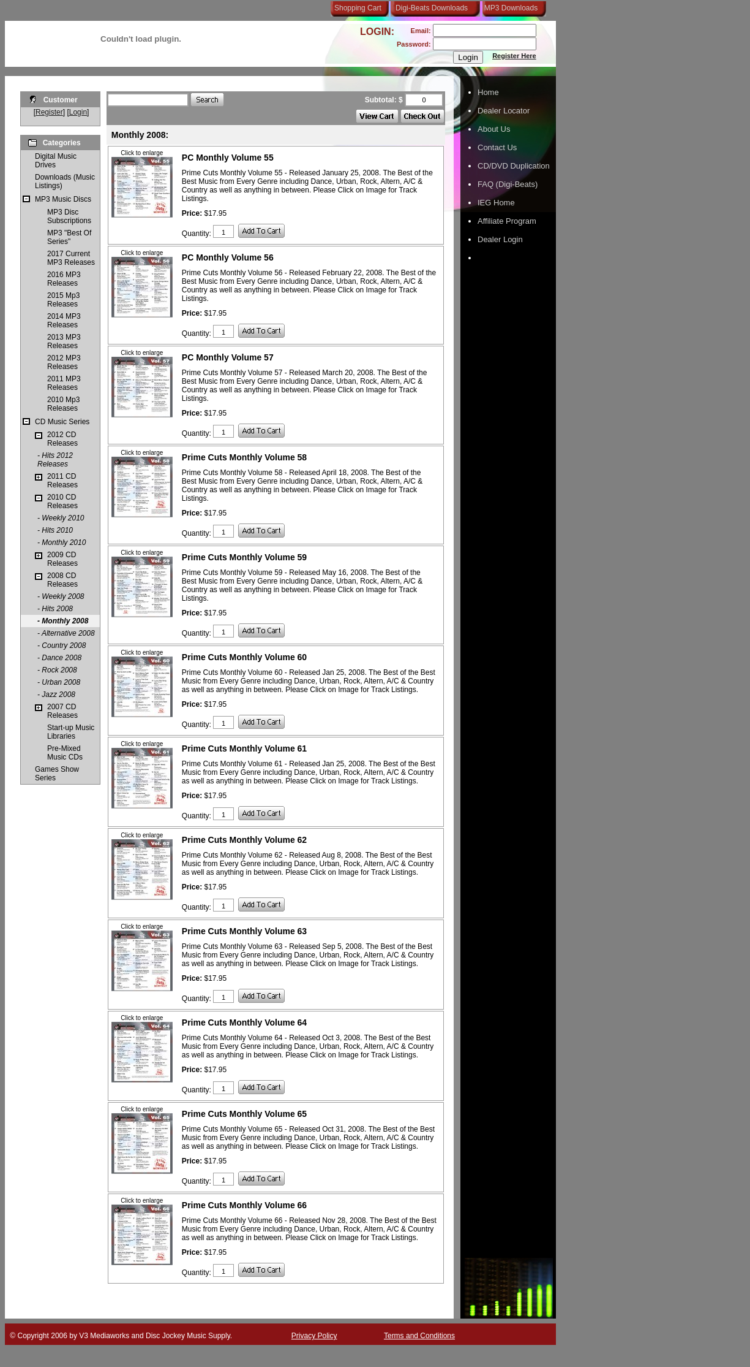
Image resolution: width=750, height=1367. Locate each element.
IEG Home (496, 202)
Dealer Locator (504, 110)
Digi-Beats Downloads (432, 8)
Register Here (514, 55)
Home (488, 92)
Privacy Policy (314, 1335)
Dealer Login (500, 239)
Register (49, 112)
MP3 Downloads (509, 8)
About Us (494, 129)
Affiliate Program (507, 221)
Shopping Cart (357, 8)
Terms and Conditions (419, 1335)
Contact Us (497, 147)
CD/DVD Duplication (514, 165)
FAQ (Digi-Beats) (508, 184)
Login (78, 112)
